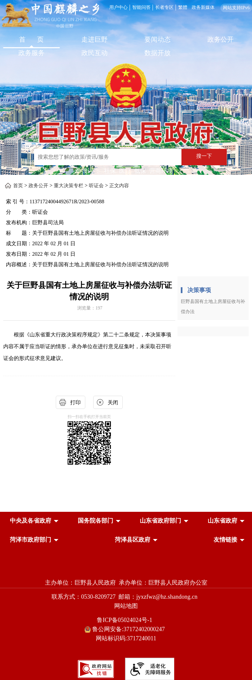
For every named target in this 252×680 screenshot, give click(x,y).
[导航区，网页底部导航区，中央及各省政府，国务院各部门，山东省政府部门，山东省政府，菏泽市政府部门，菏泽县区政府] (126, 531)
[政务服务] (31, 53)
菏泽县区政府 (132, 539)
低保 (140, 171)
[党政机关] (126, 568)
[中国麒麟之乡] (50, 16)
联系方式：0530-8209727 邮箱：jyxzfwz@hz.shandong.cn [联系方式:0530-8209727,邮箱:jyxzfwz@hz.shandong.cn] (126, 596)
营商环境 (161, 171)
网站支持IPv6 (236, 7)
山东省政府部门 (160, 520)
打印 (75, 402)
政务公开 (220, 39)
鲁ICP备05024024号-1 (126, 620)
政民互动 (94, 52)
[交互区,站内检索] (124, 158)
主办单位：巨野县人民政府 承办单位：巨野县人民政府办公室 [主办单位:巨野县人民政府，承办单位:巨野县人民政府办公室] (126, 582)
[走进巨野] (94, 40)
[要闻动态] (157, 40)
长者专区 (164, 7)
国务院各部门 (95, 520)
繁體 (182, 7)
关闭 (113, 402)
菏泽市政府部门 (30, 539)
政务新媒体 (203, 7)
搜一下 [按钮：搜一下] (204, 156)
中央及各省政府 (30, 520)
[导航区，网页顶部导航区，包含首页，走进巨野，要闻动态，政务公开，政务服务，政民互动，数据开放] (126, 46)
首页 (18, 185)
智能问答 (141, 7)
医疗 (125, 171)
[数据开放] (157, 53)
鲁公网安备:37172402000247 (126, 629)
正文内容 (119, 185)
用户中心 (118, 7)
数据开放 (157, 52)
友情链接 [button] (225, 539)
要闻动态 (157, 39)
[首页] (31, 40)
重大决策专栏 (68, 185)
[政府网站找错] (96, 668)
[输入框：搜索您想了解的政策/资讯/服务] (107, 157)
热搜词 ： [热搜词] (88, 171)
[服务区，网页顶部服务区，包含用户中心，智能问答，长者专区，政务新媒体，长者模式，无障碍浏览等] (179, 7)
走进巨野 (94, 39)
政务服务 (31, 52)
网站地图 (126, 606)
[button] (30, 521)
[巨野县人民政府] (126, 128)
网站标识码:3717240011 (126, 638)
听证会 (96, 185)
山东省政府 (222, 520)
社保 (110, 171)
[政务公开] (220, 40)
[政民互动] (94, 53)
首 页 (31, 39)
